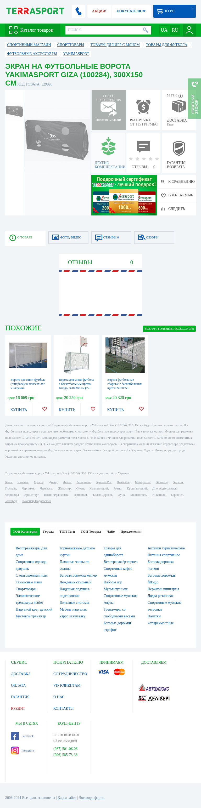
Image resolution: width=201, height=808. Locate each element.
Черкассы (46, 488)
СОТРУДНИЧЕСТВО (70, 674)
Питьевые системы (74, 603)
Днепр (53, 482)
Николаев (123, 482)
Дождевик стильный (75, 582)
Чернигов (28, 488)
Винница (162, 482)
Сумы (80, 488)
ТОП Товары (91, 531)
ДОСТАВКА (21, 674)
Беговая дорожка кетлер (78, 575)
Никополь (158, 495)
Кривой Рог (103, 482)
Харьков (22, 482)
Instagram (22, 750)
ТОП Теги (67, 531)
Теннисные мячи (29, 582)
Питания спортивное (164, 555)
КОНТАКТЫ (63, 708)
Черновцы (12, 495)
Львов (67, 482)
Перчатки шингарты (163, 589)
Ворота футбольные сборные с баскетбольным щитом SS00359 (124, 384)
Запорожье (83, 482)
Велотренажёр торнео (121, 562)
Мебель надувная (73, 609)
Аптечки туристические (166, 548)
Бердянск (177, 495)
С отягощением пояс (32, 575)
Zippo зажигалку (73, 616)
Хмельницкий (98, 488)
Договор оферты (91, 798)
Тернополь (80, 495)
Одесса (38, 482)
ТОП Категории (25, 531)
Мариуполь (142, 482)
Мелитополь (138, 495)
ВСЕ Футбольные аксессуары (169, 329)
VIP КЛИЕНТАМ (67, 685)
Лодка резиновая (161, 596)
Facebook (22, 736)
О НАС (58, 697)
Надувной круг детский (34, 609)
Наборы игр (113, 582)
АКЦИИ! (99, 11)
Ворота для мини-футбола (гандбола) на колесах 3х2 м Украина (27, 384)
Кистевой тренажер (31, 616)
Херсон (178, 482)
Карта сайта (67, 798)
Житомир (64, 488)
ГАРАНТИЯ (20, 697)
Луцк (121, 495)
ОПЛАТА (18, 685)
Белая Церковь (102, 495)
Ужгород (11, 501)
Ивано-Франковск (56, 495)
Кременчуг (31, 495)
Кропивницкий (137, 488)
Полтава (10, 488)
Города (48, 531)
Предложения (131, 531)
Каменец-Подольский (36, 501)
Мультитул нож (116, 589)
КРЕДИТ (18, 708)
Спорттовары (26, 589)
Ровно (117, 488)
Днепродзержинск (164, 488)
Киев (8, 482)
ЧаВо (111, 531)
